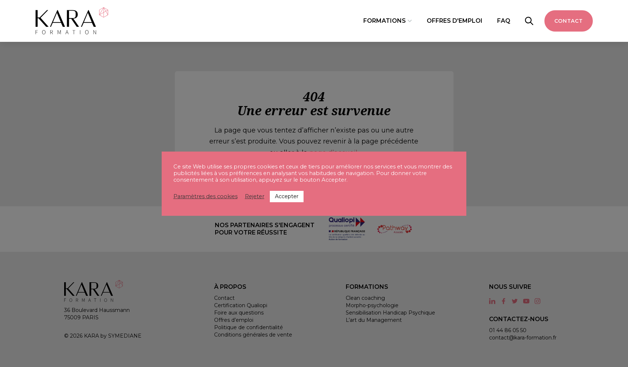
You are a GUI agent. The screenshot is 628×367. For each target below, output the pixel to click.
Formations (384, 20)
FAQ (503, 20)
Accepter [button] (286, 196)
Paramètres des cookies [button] (205, 196)
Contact (568, 21)
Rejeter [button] (254, 196)
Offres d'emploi (454, 20)
